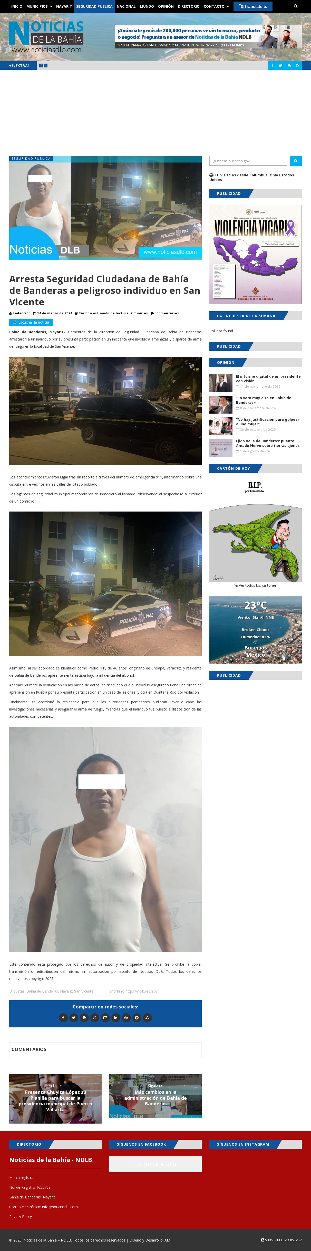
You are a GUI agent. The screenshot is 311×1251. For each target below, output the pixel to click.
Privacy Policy (20, 1216)
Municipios (37, 6)
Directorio (189, 6)
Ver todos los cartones (256, 585)
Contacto (214, 6)
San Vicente (83, 991)
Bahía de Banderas (42, 991)
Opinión (166, 6)
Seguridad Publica (94, 6)
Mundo (147, 6)
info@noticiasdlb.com (60, 1206)
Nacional (126, 6)
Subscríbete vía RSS (278, 1240)
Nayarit (64, 6)
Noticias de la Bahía (155, 1164)
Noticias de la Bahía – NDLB (47, 1240)
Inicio (16, 6)
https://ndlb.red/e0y (141, 991)
